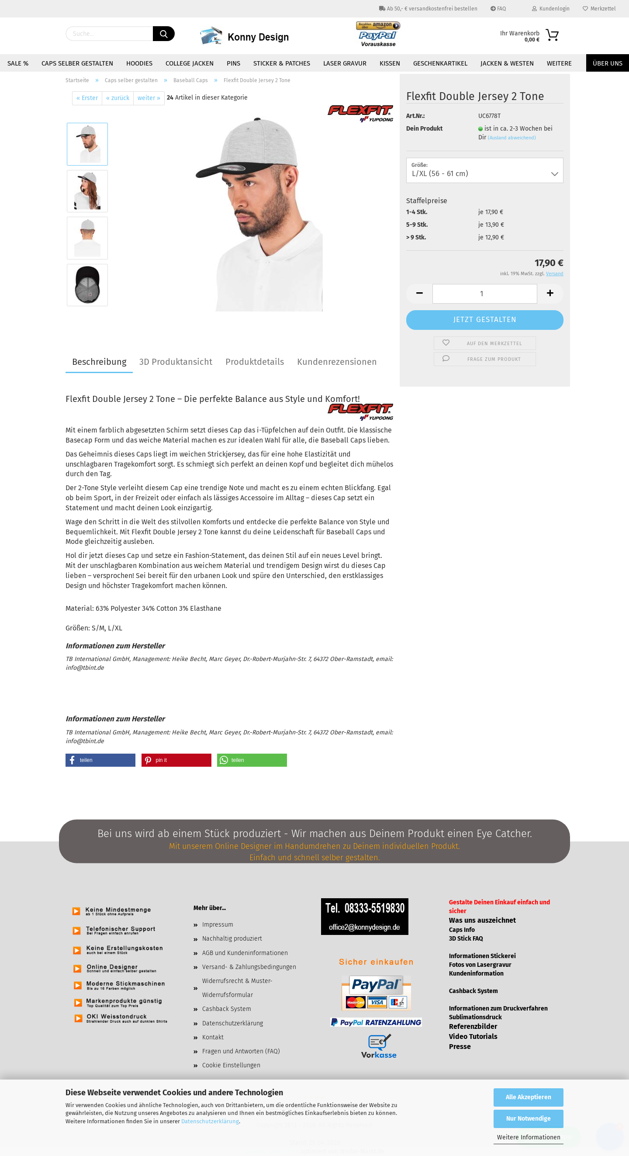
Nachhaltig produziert (232, 938)
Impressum (217, 924)
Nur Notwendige (528, 1118)
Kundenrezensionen (337, 361)
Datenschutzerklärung (210, 1121)
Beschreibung (99, 361)
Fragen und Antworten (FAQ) (241, 1051)
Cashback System (226, 1009)
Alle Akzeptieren (528, 1097)
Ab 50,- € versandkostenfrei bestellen (428, 9)
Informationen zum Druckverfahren (498, 1008)
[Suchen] (164, 33)
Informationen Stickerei (482, 956)
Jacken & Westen (507, 63)
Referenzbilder (473, 1026)
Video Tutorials (473, 1036)
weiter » (149, 98)
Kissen (390, 63)
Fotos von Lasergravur (480, 965)
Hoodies (139, 63)
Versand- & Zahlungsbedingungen (249, 967)
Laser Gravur (344, 63)
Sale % (17, 63)
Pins (233, 63)
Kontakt (213, 1037)
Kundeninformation (476, 973)
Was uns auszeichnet (482, 920)
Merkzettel (599, 9)
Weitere (559, 63)
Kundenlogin (551, 9)
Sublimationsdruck (475, 1017)
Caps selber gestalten (77, 63)
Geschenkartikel (440, 63)
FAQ (498, 9)
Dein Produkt (424, 128)
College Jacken (190, 63)
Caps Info (462, 930)
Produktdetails (254, 361)
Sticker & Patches (281, 63)
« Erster (87, 98)
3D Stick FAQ (466, 938)
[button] (100, 760)
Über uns (607, 63)
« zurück (117, 98)
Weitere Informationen (528, 1137)
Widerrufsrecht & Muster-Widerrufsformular (237, 988)
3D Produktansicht (175, 361)
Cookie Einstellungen (231, 1065)
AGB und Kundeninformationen (245, 953)
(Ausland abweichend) (512, 138)
